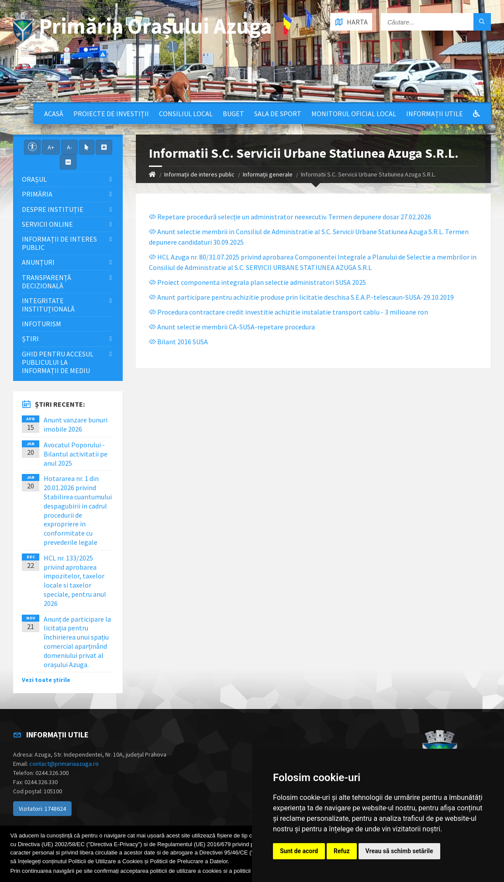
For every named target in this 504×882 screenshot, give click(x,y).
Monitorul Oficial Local (353, 113)
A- (69, 147)
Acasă (53, 113)
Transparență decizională (46, 281)
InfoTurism (41, 323)
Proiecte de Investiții (111, 113)
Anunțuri (38, 262)
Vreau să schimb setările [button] (399, 850)
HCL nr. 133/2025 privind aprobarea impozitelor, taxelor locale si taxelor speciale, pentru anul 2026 (75, 580)
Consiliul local (186, 113)
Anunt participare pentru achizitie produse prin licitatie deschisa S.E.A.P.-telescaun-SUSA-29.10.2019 (301, 297)
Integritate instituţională (48, 304)
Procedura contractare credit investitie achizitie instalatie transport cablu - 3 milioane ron (288, 312)
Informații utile (434, 113)
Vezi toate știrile (46, 680)
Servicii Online (47, 224)
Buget (233, 113)
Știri (30, 338)
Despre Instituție (52, 209)
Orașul (34, 179)
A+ (51, 147)
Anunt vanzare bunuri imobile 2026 (75, 424)
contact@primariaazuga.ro (64, 764)
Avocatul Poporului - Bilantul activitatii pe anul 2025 (75, 453)
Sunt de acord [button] (299, 850)
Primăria (37, 194)
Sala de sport (277, 113)
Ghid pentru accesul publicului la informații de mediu (57, 362)
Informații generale (268, 174)
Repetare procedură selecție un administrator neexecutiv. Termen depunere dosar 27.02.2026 (290, 216)
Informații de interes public (199, 174)
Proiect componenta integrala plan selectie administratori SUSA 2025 (257, 282)
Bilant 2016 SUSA (178, 341)
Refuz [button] (342, 850)
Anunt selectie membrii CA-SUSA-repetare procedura (232, 326)
